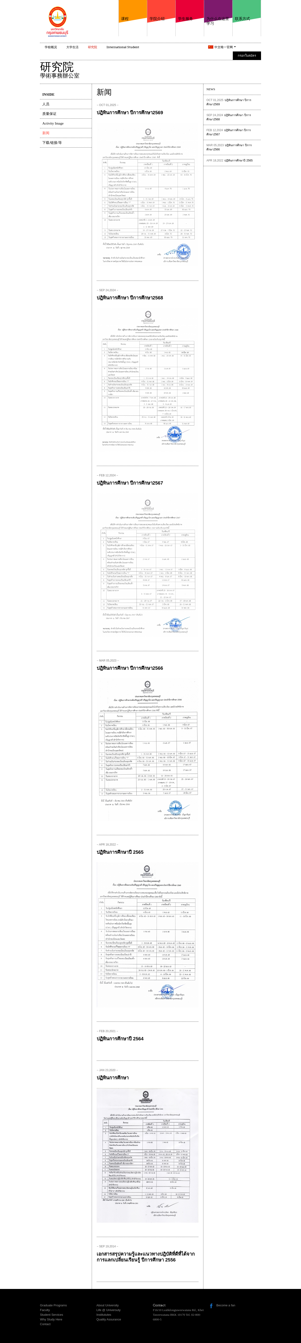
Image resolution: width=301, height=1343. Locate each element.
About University (107, 1305)
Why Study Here (51, 1319)
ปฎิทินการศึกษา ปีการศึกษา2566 (130, 668)
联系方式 (247, 10)
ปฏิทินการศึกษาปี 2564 (120, 1038)
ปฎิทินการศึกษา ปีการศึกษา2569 (130, 112)
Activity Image (52, 123)
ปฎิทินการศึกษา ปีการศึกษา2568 (130, 297)
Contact (45, 1324)
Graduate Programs (53, 1305)
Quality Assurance (108, 1319)
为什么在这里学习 (218, 13)
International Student (123, 47)
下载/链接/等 (52, 143)
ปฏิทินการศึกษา (113, 1077)
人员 (45, 104)
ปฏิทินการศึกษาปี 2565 (120, 852)
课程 (133, 10)
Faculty (45, 1310)
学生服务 (190, 10)
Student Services (51, 1314)
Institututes (103, 1314)
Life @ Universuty (108, 1310)
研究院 (92, 47)
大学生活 (72, 47)
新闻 (45, 133)
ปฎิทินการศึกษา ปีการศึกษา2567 (130, 483)
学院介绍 (161, 10)
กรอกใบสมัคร (247, 55)
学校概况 (51, 47)
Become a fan (225, 1305)
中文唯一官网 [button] (225, 47)
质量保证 (49, 114)
